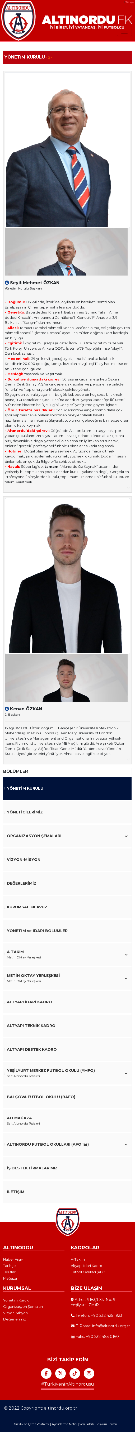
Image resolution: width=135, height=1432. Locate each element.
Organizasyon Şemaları (23, 1306)
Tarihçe (9, 1266)
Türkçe (129, 2)
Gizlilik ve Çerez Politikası (31, 1424)
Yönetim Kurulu (16, 1300)
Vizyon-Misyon (15, 1313)
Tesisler (9, 1272)
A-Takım (78, 1259)
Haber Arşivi (13, 1259)
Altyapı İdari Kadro (86, 1266)
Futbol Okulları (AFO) (88, 1272)
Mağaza (10, 1278)
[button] (67, 836)
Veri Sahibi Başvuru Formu (98, 1424)
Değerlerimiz (14, 1319)
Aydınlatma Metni (64, 1424)
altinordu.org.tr (60, 1408)
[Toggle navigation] (124, 31)
